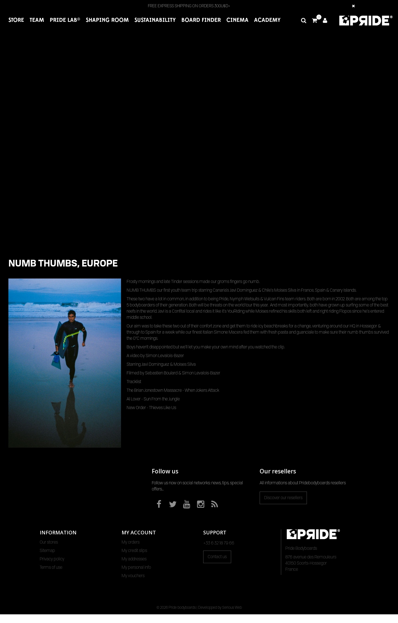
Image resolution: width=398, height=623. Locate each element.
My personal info (136, 567)
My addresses (134, 558)
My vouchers (133, 575)
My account (139, 532)
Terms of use (51, 567)
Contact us (217, 556)
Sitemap (47, 550)
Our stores (49, 542)
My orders (130, 542)
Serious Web (232, 616)
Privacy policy (52, 558)
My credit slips (134, 550)
